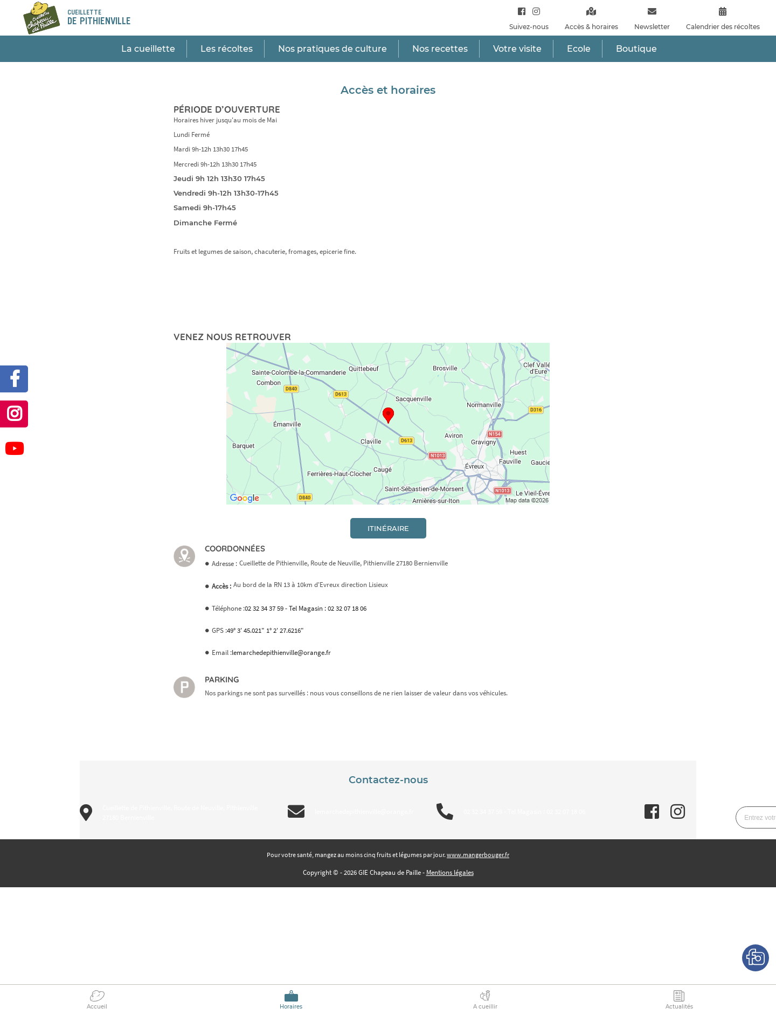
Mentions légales (450, 872)
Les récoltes (226, 49)
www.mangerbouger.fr (478, 855)
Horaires (291, 1006)
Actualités (679, 1006)
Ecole (579, 49)
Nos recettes (440, 49)
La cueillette (148, 49)
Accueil (97, 1006)
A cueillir (485, 1006)
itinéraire (388, 528)
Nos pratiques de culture (332, 49)
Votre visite (517, 49)
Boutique (636, 49)
